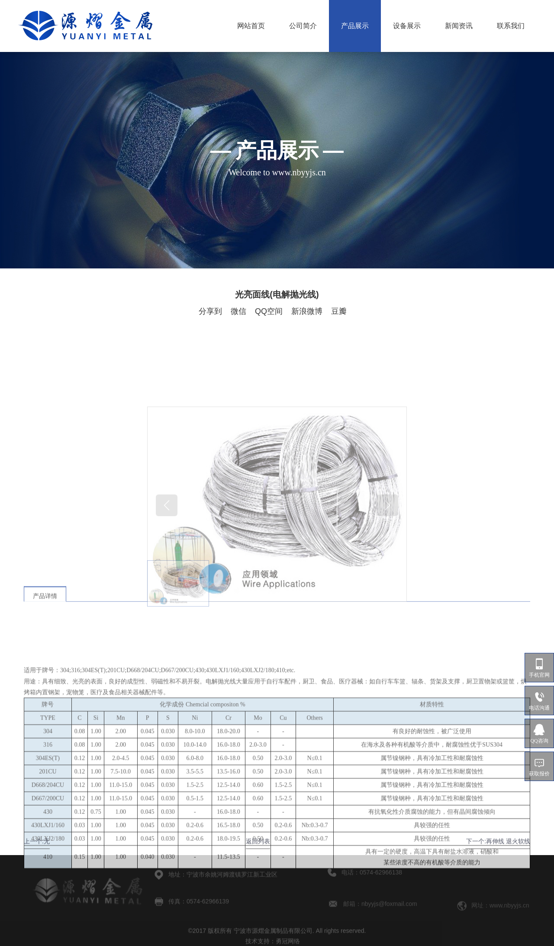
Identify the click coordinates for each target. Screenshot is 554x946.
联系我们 (511, 25)
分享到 (210, 311)
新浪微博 (306, 311)
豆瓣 (339, 311)
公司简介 (303, 25)
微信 (238, 311)
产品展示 (355, 25)
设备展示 (407, 25)
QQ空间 (269, 311)
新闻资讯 (459, 25)
